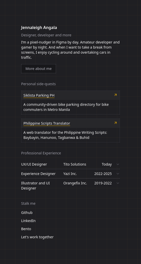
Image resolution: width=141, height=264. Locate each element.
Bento (26, 228)
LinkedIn (28, 220)
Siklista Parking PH (38, 95)
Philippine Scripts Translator (46, 123)
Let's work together (37, 236)
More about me (38, 68)
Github (27, 212)
